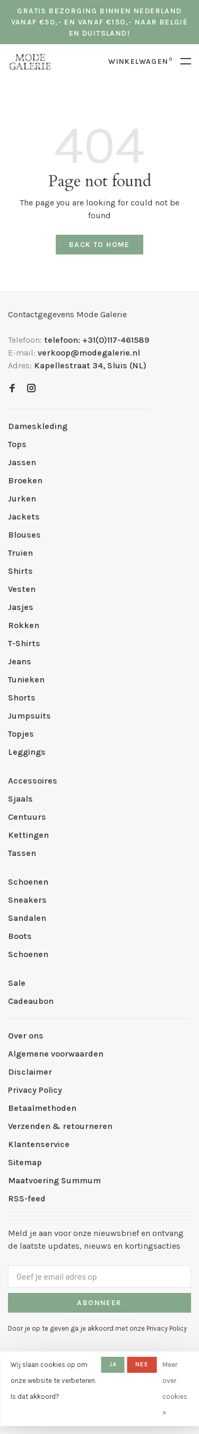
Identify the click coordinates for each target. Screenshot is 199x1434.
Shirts (20, 571)
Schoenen (28, 882)
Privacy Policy (35, 1090)
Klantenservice (39, 1144)
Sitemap (25, 1162)
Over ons (26, 1036)
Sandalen (27, 918)
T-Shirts (24, 643)
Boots (20, 936)
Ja (113, 1364)
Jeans (19, 661)
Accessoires (32, 781)
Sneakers (27, 900)
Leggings (27, 752)
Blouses (24, 535)
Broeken (25, 480)
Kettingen (28, 835)
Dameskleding (37, 426)
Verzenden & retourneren (60, 1126)
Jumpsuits (29, 716)
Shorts (22, 698)
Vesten (22, 589)
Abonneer (99, 1302)
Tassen (22, 853)
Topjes (21, 734)
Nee (142, 1364)
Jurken (22, 498)
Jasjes (20, 607)
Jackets (24, 517)
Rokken (23, 625)
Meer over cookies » (174, 1388)
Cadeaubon (31, 1001)
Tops (17, 444)
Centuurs (27, 817)
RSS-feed (27, 1198)
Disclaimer (30, 1072)
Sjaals (20, 799)
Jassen (22, 462)
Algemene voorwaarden (55, 1054)
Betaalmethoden (42, 1108)
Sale (16, 983)
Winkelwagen (140, 61)
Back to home (99, 244)
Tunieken (26, 679)
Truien (20, 553)
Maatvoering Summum (54, 1180)
